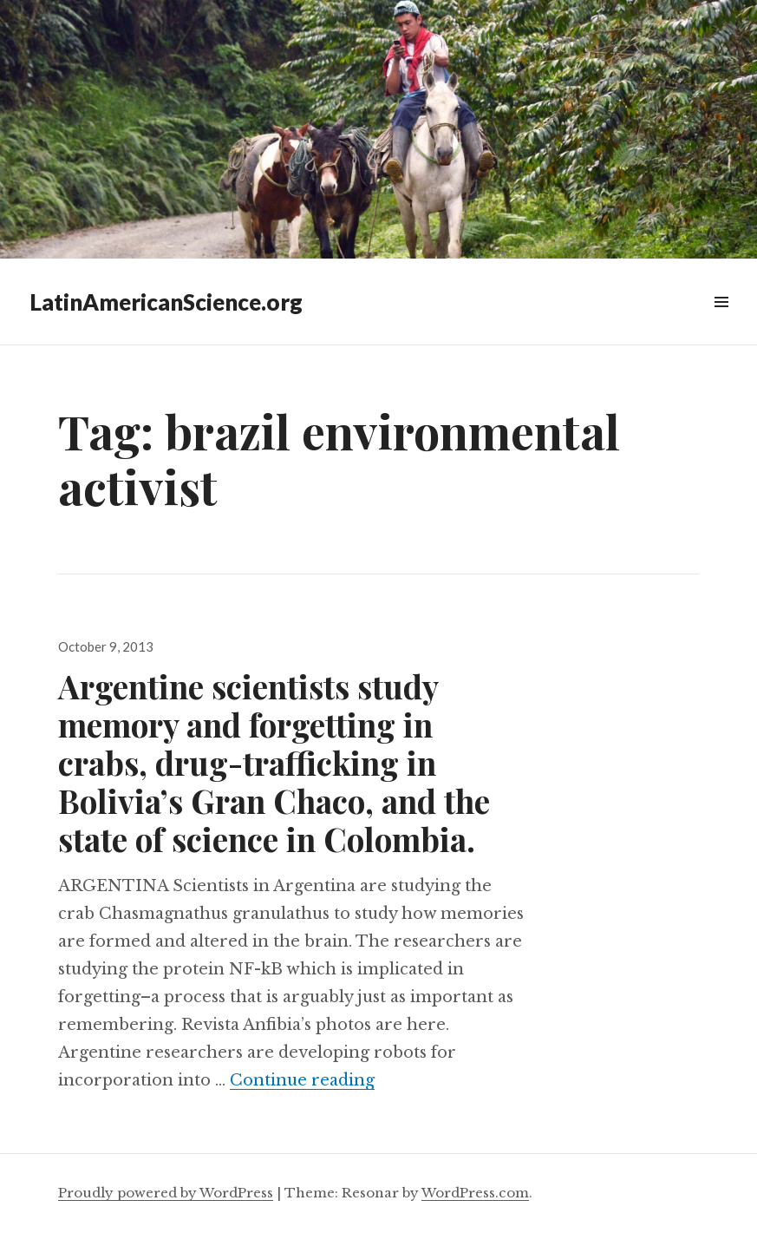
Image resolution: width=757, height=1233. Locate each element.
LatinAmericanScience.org (166, 302)
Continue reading (302, 1080)
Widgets (721, 321)
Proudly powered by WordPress (165, 1192)
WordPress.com (475, 1192)
